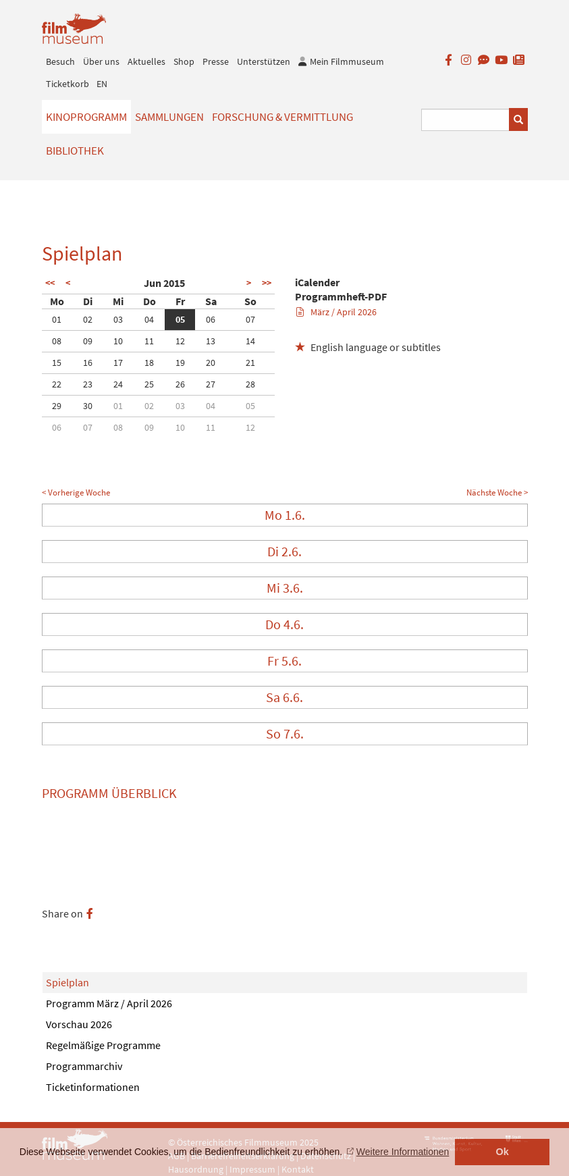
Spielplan (67, 982)
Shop (183, 61)
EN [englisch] (102, 84)
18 (149, 362)
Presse (215, 61)
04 (149, 319)
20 (210, 362)
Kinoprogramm (86, 116)
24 (118, 384)
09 (87, 341)
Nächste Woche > (497, 492)
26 (180, 384)
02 (87, 319)
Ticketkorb (67, 84)
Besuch (60, 61)
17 (118, 362)
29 (56, 406)
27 (210, 384)
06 (210, 319)
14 (250, 341)
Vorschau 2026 (79, 1024)
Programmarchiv (84, 1066)
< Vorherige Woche (76, 492)
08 (56, 341)
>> (266, 283)
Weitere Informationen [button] (402, 1151)
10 (118, 341)
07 (250, 319)
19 (180, 362)
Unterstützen (263, 61)
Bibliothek (75, 150)
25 (149, 384)
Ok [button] (502, 1151)
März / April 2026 (336, 312)
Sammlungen (169, 116)
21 (250, 362)
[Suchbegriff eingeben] (465, 120)
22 (56, 384)
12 (180, 341)
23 (87, 384)
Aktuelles (146, 61)
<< (50, 283)
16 (87, 362)
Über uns (101, 61)
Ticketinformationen (93, 1087)
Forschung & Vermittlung (282, 116)
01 (56, 319)
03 (118, 319)
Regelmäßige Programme (103, 1045)
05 (180, 319)
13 (210, 341)
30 (87, 406)
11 (149, 341)
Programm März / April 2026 (109, 1003)
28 (250, 384)
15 (56, 362)
